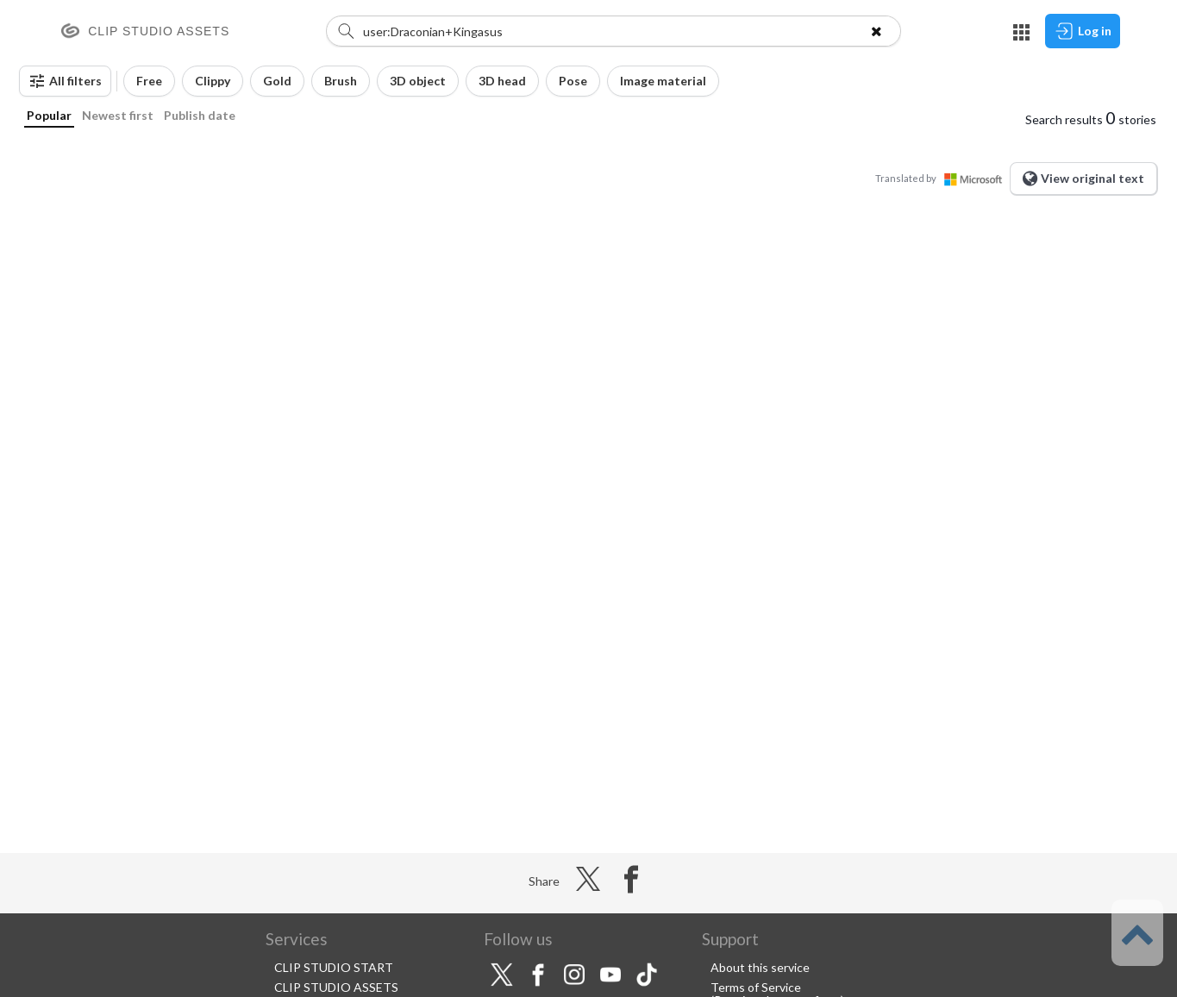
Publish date (199, 115)
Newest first (117, 115)
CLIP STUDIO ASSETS (336, 987)
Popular (49, 115)
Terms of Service (756, 987)
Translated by (942, 178)
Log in (1082, 31)
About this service (760, 967)
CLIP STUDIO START (333, 967)
